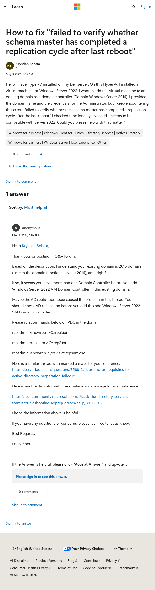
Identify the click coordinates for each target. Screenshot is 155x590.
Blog (71, 560)
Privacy (111, 560)
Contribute (92, 560)
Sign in (146, 6)
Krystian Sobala (28, 63)
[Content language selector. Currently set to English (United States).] (32, 549)
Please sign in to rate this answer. (41, 476)
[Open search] (134, 6)
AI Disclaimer (20, 560)
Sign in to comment (21, 181)
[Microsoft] (77, 6)
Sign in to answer (19, 523)
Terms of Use (67, 567)
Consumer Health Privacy (29, 567)
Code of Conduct (96, 567)
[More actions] (144, 19)
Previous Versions (48, 560)
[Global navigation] (5, 6)
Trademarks (126, 567)
